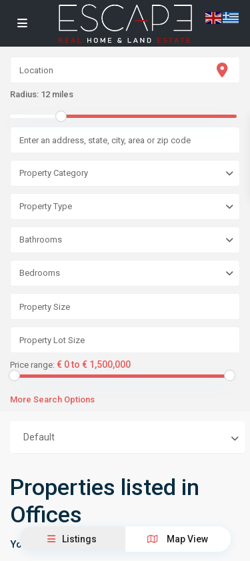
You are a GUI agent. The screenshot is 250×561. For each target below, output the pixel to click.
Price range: (32, 365)
